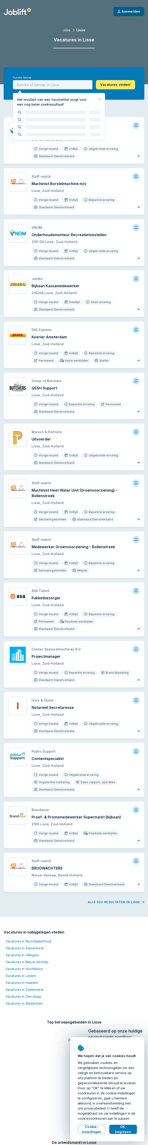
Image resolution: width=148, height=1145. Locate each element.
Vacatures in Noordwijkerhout (28, 941)
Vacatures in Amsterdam (24, 1003)
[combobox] (52, 84)
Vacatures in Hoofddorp (24, 969)
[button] (115, 84)
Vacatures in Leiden (21, 976)
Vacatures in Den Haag (23, 996)
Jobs (66, 30)
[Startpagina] (17, 11)
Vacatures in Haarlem (22, 983)
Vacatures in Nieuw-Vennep (27, 962)
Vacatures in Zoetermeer (25, 989)
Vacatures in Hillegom (22, 955)
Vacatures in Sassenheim (25, 948)
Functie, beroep (22, 77)
